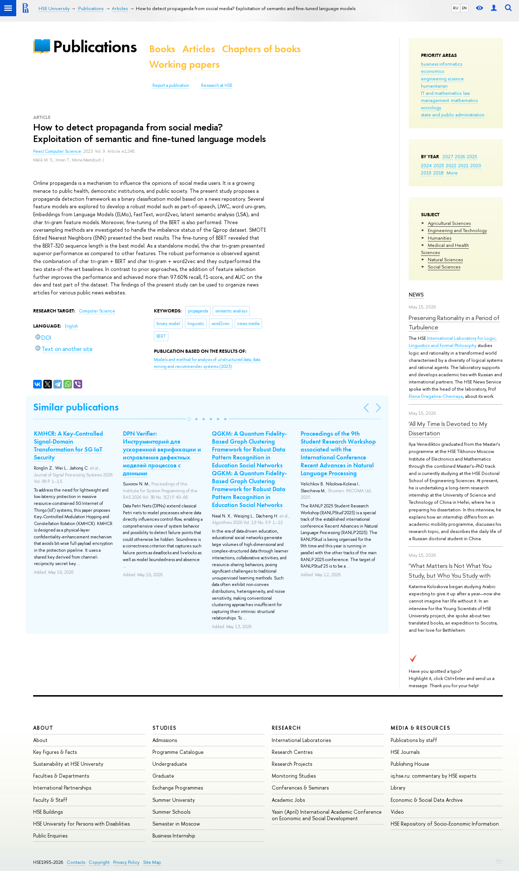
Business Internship (173, 835)
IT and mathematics (441, 93)
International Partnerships (62, 787)
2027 (448, 156)
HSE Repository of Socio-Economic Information (445, 823)
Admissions (164, 740)
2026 (460, 156)
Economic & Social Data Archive (427, 799)
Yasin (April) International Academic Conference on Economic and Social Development (327, 815)
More (452, 172)
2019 (426, 172)
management (435, 100)
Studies (164, 727)
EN (464, 7)
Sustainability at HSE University (68, 763)
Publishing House (410, 763)
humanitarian (434, 86)
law (466, 93)
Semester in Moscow (176, 823)
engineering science (442, 78)
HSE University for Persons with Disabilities (81, 823)
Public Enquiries (50, 835)
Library (398, 787)
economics (432, 71)
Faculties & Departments (61, 775)
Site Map (152, 862)
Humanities (439, 238)
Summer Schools (171, 811)
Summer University (173, 799)
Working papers (184, 64)
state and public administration (452, 114)
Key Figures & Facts (55, 751)
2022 (451, 165)
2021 (463, 165)
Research (286, 727)
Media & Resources (420, 727)
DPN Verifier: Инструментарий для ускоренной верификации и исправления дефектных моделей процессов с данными (162, 453)
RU (455, 7)
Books (162, 49)
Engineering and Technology (457, 230)
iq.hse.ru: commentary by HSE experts (433, 775)
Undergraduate (169, 763)
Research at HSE (216, 85)
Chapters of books (261, 49)
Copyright (99, 862)
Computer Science (97, 311)
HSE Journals (405, 751)
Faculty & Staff (50, 799)
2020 (475, 165)
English (71, 326)
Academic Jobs (288, 799)
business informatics (441, 64)
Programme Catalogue (178, 751)
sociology (431, 107)
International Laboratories (301, 740)
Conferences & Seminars (300, 787)
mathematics (464, 100)
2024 (426, 165)
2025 (472, 156)
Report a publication (170, 85)
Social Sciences (444, 266)
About (43, 727)
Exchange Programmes (177, 787)
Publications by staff (414, 740)
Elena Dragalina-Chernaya (436, 396)
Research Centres (292, 751)
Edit (499, 860)
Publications (95, 46)
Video (397, 811)
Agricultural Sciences (449, 223)
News (416, 294)
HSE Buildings (48, 811)
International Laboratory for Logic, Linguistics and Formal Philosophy (453, 341)
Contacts (76, 862)
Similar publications (76, 407)
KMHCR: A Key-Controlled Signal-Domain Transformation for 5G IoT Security (68, 445)
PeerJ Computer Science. (58, 151)
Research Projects (292, 763)
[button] (189, 419)
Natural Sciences (445, 259)
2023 (439, 165)
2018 (438, 172)
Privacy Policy (126, 862)
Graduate (163, 775)
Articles (198, 49)
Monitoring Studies (294, 775)
